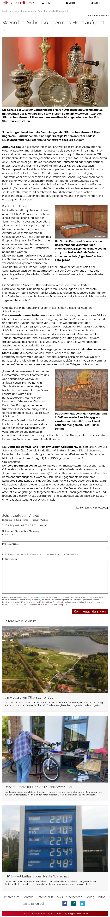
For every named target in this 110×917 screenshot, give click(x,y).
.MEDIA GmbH (78, 913)
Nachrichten (20, 11)
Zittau (45, 520)
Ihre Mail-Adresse (11, 544)
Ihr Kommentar (9, 559)
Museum (35, 520)
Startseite (7, 11)
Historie (6, 520)
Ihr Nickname (8, 534)
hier (38, 605)
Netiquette (62, 605)
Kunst (25, 520)
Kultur (16, 520)
